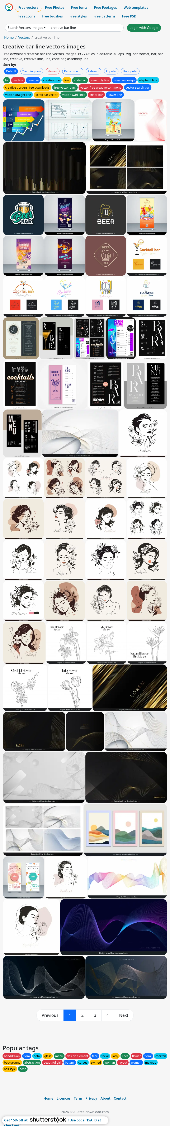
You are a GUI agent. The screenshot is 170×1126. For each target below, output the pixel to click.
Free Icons (26, 16)
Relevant (94, 71)
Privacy (91, 1098)
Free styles (78, 16)
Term (78, 1098)
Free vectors (28, 7)
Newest (53, 71)
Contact (120, 1098)
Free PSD (129, 16)
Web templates (136, 7)
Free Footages (105, 7)
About (105, 1098)
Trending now (31, 71)
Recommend (72, 71)
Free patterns (104, 16)
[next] (124, 1015)
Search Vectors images (25, 27)
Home (9, 37)
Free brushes (52, 16)
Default (11, 71)
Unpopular (130, 71)
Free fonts (79, 7)
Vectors (24, 37)
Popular (111, 71)
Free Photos (54, 7)
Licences (63, 1098)
